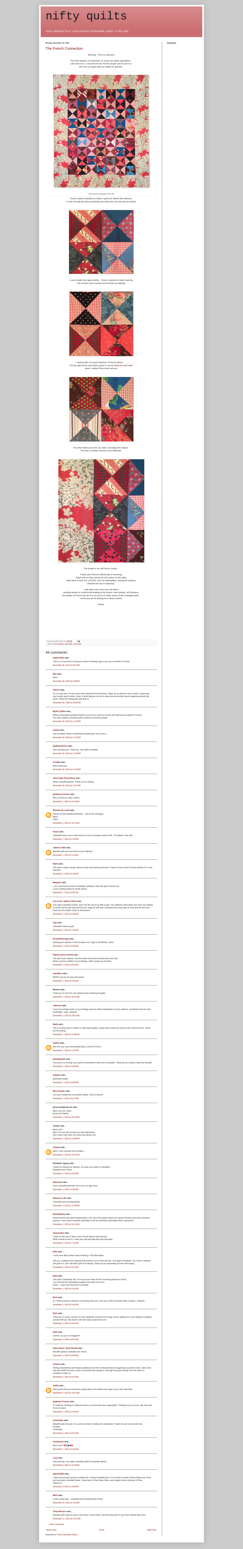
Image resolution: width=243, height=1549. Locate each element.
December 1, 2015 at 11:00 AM (66, 1034)
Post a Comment (57, 1524)
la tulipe (56, 762)
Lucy (55, 1458)
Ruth (55, 1252)
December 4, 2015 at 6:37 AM (65, 1377)
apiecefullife (58, 1474)
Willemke (118, 365)
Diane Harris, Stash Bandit (65, 1348)
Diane (55, 864)
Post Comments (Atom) (67, 1535)
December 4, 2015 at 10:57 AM (66, 1393)
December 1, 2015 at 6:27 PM (65, 1098)
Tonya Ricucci (59, 1511)
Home (101, 1530)
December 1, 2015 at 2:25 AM (65, 839)
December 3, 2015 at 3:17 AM (65, 1267)
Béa (54, 674)
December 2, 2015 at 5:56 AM (65, 1189)
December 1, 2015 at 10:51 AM (66, 1015)
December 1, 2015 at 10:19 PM (66, 1117)
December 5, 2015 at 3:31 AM (65, 1412)
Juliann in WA (59, 848)
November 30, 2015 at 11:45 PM (67, 769)
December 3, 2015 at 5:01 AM (65, 1289)
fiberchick (57, 1182)
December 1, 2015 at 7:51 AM (65, 930)
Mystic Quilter (59, 711)
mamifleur (57, 973)
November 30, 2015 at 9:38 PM (66, 681)
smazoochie (58, 1233)
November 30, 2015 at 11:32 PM (67, 737)
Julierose (57, 1005)
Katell (130, 365)
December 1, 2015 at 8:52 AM (65, 965)
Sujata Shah (58, 658)
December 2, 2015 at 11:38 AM (66, 1205)
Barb (55, 1276)
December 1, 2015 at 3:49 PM (65, 1066)
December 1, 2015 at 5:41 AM (65, 892)
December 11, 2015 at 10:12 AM (66, 1519)
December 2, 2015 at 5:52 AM (65, 1173)
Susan (56, 832)
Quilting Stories (60, 746)
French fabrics (58, 644)
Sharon (56, 690)
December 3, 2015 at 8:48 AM (65, 1355)
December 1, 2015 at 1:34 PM (65, 1050)
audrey (56, 730)
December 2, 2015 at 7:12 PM (65, 1243)
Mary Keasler (59, 1091)
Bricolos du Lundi (61, 810)
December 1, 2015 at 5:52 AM (65, 914)
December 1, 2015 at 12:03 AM (66, 801)
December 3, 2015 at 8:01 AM (65, 1323)
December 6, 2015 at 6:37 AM (65, 1433)
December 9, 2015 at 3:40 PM (65, 1486)
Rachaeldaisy (59, 1214)
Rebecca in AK (59, 1198)
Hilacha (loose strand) (63, 955)
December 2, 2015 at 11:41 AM (66, 1224)
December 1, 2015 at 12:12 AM (66, 823)
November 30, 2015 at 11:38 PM (67, 753)
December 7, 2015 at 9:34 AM (65, 1449)
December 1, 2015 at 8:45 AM (65, 946)
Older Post (151, 1530)
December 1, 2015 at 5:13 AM (65, 855)
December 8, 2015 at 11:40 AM (66, 1465)
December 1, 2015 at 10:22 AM (66, 997)
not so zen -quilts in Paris (64, 901)
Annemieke (58, 1420)
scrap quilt (77, 644)
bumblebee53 (59, 1059)
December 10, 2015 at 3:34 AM (66, 1503)
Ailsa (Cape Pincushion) (64, 778)
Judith (56, 1385)
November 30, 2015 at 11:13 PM (67, 721)
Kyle (55, 923)
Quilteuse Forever (61, 794)
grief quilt (68, 644)
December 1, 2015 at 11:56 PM (66, 1139)
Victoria (56, 1364)
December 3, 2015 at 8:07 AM (65, 1339)
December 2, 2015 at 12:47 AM (66, 1155)
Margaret (57, 882)
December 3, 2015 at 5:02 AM (65, 1304)
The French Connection (64, 48)
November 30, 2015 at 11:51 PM (67, 785)
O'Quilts (56, 1075)
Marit (55, 1495)
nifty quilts (86, 16)
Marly (55, 1024)
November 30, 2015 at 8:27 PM (66, 665)
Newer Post (51, 1530)
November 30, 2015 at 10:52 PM (67, 703)
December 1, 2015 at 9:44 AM (65, 981)
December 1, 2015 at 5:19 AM (65, 874)
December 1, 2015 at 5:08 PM (65, 1082)
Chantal (56, 1147)
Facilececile (58, 1442)
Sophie (56, 1043)
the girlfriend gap (61, 939)
